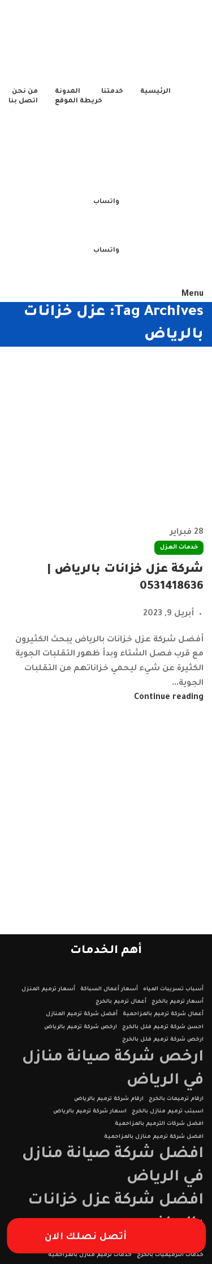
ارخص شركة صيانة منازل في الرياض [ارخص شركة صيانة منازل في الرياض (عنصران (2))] (113, 1069)
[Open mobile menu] (192, 294)
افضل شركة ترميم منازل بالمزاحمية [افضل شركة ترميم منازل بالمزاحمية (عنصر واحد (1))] (154, 1137)
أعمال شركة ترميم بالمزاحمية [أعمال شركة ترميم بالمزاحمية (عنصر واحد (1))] (163, 1014)
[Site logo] (132, 43)
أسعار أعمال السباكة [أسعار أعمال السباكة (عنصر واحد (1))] (109, 989)
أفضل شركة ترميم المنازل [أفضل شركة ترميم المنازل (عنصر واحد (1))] (82, 1014)
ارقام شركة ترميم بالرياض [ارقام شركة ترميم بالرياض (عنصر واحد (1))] (109, 1099)
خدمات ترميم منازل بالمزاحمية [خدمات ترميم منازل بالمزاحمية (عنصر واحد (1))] (90, 1255)
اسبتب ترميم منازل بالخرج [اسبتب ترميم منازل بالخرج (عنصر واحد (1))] (168, 1111)
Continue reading (169, 697)
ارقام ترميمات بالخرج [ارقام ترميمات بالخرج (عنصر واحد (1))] (176, 1099)
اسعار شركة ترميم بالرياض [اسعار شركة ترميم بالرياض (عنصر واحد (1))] (90, 1111)
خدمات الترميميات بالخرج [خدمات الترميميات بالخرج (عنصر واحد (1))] (170, 1255)
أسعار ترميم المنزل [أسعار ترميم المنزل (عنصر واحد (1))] (48, 989)
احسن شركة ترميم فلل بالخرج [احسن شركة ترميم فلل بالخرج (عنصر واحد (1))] (163, 1027)
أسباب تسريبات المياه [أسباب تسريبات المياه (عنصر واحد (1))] (173, 989)
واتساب (106, 202)
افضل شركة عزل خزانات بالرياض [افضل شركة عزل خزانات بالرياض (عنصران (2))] (116, 1212)
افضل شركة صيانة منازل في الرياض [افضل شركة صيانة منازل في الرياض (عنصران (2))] (113, 1166)
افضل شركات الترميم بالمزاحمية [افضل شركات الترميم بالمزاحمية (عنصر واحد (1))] (159, 1124)
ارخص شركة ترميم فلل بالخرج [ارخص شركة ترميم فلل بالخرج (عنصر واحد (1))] (163, 1040)
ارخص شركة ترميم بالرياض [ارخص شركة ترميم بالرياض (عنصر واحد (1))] (80, 1027)
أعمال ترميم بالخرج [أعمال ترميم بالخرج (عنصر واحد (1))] (121, 1002)
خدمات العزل (179, 547)
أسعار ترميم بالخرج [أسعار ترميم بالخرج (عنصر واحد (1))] (178, 1002)
